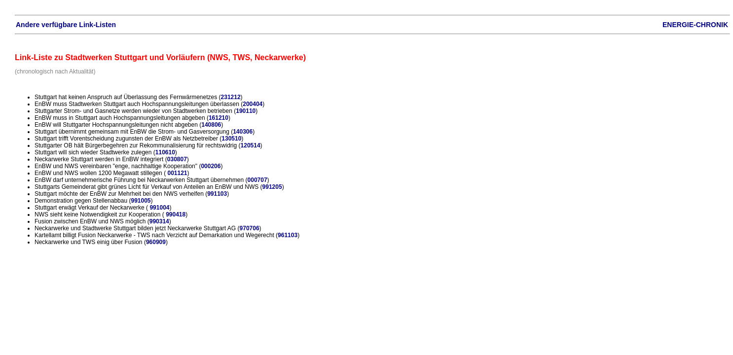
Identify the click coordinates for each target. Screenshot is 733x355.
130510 (231, 138)
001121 (177, 173)
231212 (231, 97)
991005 (140, 200)
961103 (287, 235)
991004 (159, 207)
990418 (175, 214)
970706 (249, 228)
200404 (252, 104)
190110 (246, 110)
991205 (272, 186)
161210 (218, 117)
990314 (159, 221)
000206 (210, 166)
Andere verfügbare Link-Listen (66, 25)
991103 (217, 193)
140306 (243, 131)
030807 (177, 159)
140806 (211, 124)
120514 (250, 145)
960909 (156, 242)
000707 (257, 180)
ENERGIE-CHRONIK (695, 25)
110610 (165, 152)
